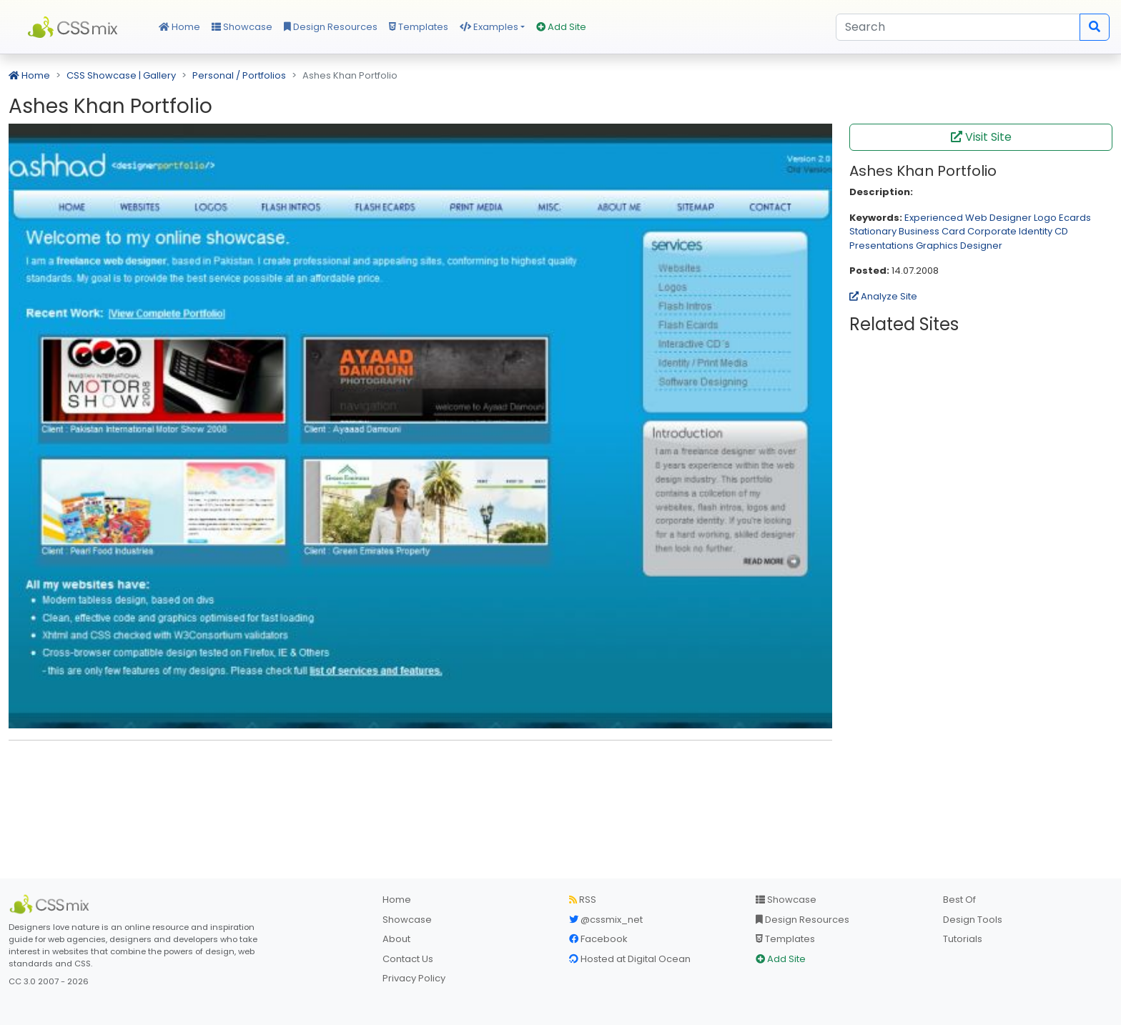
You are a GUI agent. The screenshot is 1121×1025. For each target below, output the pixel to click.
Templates (418, 27)
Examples (489, 27)
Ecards (1075, 217)
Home (179, 27)
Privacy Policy (413, 978)
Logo (1045, 217)
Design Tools (972, 919)
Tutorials (962, 939)
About (396, 939)
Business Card (932, 231)
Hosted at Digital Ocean (630, 959)
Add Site (561, 27)
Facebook (598, 939)
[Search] (958, 27)
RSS (582, 899)
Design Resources (330, 27)
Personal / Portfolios (239, 75)
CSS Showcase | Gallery (121, 75)
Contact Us (407, 959)
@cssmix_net (606, 919)
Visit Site (981, 137)
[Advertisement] (420, 773)
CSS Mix (75, 27)
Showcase (242, 27)
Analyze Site (883, 296)
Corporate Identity (1009, 231)
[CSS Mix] (51, 904)
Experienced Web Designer (968, 217)
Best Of (959, 899)
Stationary (873, 231)
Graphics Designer (959, 245)
